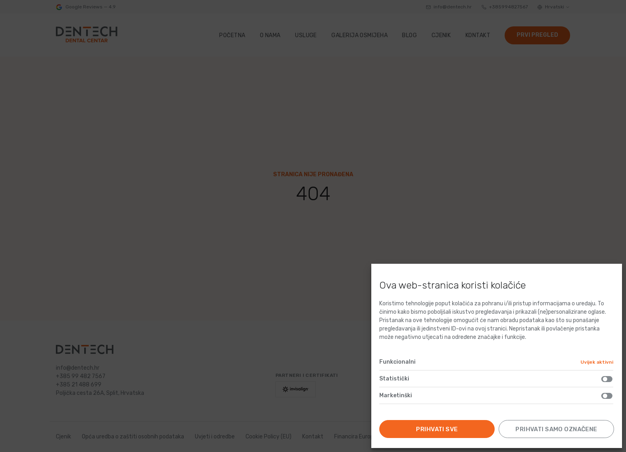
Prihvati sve (437, 429)
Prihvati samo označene (556, 429)
